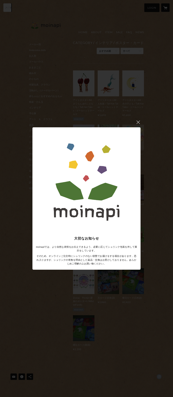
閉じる (138, 122)
